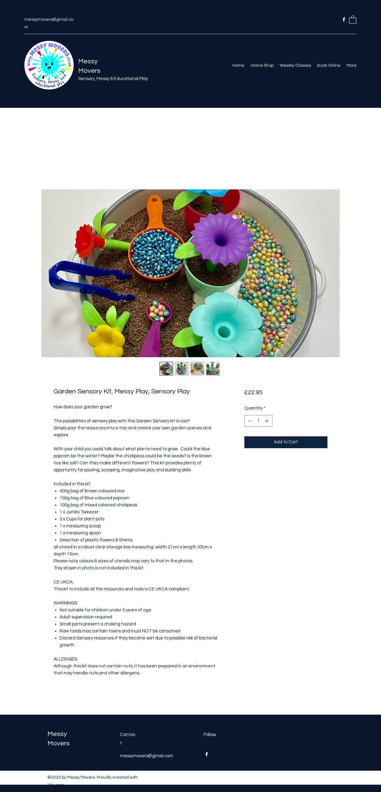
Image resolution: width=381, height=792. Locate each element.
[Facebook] (344, 19)
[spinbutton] (258, 421)
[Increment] (267, 421)
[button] (352, 19)
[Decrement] (249, 421)
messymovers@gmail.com (146, 756)
